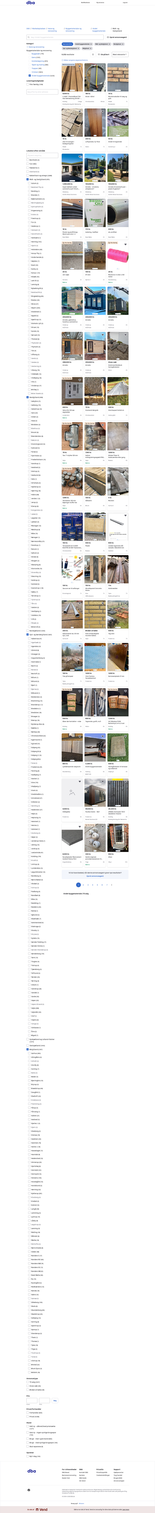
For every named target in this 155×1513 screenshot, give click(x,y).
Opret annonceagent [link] (95, 876)
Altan (110, 857)
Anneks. (111, 320)
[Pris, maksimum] (44, 1400)
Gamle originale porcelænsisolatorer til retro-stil (93, 859)
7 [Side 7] (106, 885)
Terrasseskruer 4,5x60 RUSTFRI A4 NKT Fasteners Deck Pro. (72, 548)
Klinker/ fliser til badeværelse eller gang (116, 456)
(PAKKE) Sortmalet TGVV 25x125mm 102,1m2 (116, 813)
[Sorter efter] (120, 54)
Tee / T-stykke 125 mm (70, 455)
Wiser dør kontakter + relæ (72, 721)
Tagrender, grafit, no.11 (93, 721)
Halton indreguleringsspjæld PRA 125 (95, 457)
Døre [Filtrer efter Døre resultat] (36, 57)
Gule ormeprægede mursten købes (92, 635)
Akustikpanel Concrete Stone (93, 589)
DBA (28, 28)
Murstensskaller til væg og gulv (117, 97)
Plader (87, 546)
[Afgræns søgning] (42, 155)
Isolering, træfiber (91, 232)
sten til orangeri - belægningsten (69, 143)
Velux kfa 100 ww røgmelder (68, 411)
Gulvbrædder (113, 588)
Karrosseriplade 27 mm (116, 676)
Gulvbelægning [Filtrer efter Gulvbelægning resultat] (40, 61)
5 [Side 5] (97, 885)
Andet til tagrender (115, 142)
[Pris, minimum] (31, 1400)
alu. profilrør (112, 232)
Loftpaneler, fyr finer (92, 142)
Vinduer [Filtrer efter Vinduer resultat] (37, 72)
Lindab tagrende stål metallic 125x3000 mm (116, 547)
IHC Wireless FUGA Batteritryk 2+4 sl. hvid (116, 722)
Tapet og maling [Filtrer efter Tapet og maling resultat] (40, 64)
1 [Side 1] (78, 885)
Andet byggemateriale (98, 29)
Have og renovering (52, 29)
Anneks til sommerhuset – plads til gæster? (117, 188)
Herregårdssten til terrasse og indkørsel (117, 768)
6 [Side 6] (102, 885)
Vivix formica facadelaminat (90, 677)
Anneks (88, 320)
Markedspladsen (39, 28)
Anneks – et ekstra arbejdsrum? (92, 188)
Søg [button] (55, 1400)
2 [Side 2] (83, 885)
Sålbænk (88, 501)
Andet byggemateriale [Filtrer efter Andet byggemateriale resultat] (43, 75)
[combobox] (65, 37)
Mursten (111, 501)
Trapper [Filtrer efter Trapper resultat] (37, 68)
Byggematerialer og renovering (73, 29)
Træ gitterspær (68, 676)
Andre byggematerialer (93, 767)
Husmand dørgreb (91, 410)
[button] (117, 37)
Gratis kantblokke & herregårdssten (115, 366)
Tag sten (111, 634)
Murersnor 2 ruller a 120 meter (116, 276)
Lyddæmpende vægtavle (72, 767)
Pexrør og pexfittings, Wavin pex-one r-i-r (70, 233)
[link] (35, 47)
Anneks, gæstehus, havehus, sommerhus (70, 321)
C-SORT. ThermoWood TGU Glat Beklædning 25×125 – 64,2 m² (72, 98)
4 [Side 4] (92, 885)
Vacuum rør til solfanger (71, 588)
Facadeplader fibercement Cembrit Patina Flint (72, 858)
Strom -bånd (89, 96)
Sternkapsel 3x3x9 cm (116, 410)
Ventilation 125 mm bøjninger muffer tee (70, 502)
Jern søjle (66, 275)
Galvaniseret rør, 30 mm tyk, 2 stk (71, 635)
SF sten (88, 275)
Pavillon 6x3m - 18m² (92, 812)
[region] (72, 77)
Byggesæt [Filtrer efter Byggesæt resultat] (38, 53)
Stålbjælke (66, 812)
